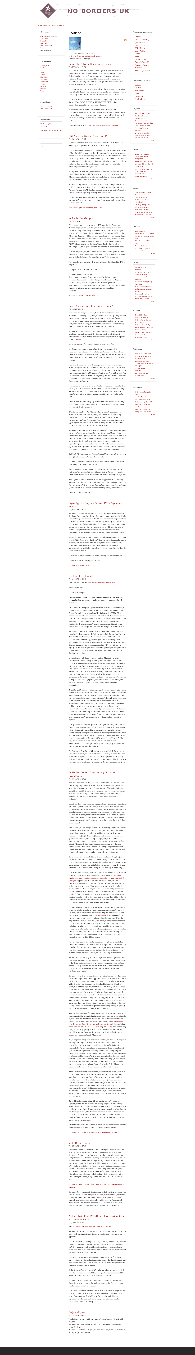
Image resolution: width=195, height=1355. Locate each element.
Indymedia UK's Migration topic (51, 130)
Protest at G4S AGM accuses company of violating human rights (144, 236)
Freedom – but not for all (80, 576)
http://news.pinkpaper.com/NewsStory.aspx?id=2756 (91, 1226)
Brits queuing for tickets (102, 915)
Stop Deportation (46, 109)
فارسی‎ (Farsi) (140, 45)
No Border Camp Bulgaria (81, 218)
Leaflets (138, 88)
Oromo (137, 53)
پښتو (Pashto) (140, 51)
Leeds (42, 72)
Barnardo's (44, 41)
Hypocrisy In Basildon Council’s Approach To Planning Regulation (142, 135)
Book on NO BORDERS (143, 353)
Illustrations (139, 90)
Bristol (42, 70)
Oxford (42, 84)
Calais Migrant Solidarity (48, 36)
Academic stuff (141, 99)
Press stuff (139, 96)
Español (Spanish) (142, 62)
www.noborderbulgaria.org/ (88, 295)
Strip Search (139, 166)
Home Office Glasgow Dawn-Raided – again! (90, 64)
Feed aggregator (50, 25)
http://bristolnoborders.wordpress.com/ (102, 583)
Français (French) (142, 65)
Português (138, 68)
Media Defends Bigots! (79, 1143)
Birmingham (44, 65)
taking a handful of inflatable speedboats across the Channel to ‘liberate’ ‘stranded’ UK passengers (97, 878)
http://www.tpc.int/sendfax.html (80, 565)
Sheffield (43, 89)
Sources (61, 25)
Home (40, 25)
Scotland (43, 86)
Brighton (43, 68)
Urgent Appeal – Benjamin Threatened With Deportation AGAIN (143, 335)
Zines (137, 93)
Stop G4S (43, 43)
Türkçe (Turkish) (141, 59)
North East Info (140, 231)
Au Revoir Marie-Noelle (143, 113)
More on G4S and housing (143, 251)
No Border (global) (46, 124)
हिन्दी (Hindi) (140, 48)
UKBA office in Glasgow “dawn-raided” (88, 136)
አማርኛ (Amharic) (142, 39)
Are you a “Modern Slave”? (144, 164)
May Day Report (140, 397)
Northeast (43, 79)
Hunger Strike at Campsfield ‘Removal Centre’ (91, 306)
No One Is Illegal (46, 106)
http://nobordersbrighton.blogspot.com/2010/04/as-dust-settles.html (93, 1132)
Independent (78, 339)
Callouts (138, 85)
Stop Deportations (46, 46)
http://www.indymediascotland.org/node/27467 (102, 125)
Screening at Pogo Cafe (142, 205)
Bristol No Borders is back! (144, 161)
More (153, 140)
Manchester (44, 77)
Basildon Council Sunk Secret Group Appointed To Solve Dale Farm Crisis (144, 123)
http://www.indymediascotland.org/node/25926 (86, 208)
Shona (137, 56)
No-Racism (44, 126)
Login (42, 146)
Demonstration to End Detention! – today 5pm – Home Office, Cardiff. (143, 296)
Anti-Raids (44, 39)
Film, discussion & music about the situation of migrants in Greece (143, 195)
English (138, 37)
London (43, 75)
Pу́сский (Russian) (142, 70)
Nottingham (44, 82)
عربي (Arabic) (140, 42)
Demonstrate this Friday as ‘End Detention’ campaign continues (143, 289)
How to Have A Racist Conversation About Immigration (142, 156)
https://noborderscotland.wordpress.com (87, 56)
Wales (42, 91)
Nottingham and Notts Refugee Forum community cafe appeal (144, 363)
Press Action (44, 48)
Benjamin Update (77, 1312)
